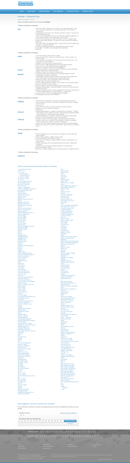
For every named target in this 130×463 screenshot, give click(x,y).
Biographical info (22, 238)
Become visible (22, 223)
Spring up (63, 323)
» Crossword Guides (72, 446)
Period (62, 263)
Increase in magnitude (67, 194)
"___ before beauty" (23, 174)
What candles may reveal (67, 365)
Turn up (63, 353)
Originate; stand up (66, 260)
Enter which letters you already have (30, 418)
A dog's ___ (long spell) (24, 187)
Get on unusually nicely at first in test (26, 376)
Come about (21, 266)
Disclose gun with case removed (26, 331)
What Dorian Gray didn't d (68, 370)
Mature (63, 235)
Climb (19, 262)
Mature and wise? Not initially (68, 236)
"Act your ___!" (21, 171)
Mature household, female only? (69, 242)
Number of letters (24, 413)
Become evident (22, 217)
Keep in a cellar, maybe (67, 220)
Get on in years (22, 374)
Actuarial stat (21, 191)
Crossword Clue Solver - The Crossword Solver (25, 4)
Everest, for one (22, 347)
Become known (22, 218)
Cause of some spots (23, 256)
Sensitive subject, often (67, 305)
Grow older (64, 177)
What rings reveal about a (67, 373)
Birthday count (22, 239)
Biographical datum (23, 236)
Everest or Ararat (22, 344)
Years (62, 385)
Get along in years (22, 361)
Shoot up (63, 308)
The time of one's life (66, 338)
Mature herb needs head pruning (69, 241)
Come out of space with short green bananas (26, 285)
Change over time (22, 260)
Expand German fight (23, 353)
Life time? (63, 226)
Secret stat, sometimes (67, 301)
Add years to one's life (24, 194)
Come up (20, 293)
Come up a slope (22, 295)
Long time (63, 229)
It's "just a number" (66, 215)
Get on (19, 371)
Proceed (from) (65, 272)
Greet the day (64, 172)
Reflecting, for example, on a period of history (68, 283)
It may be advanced (66, 209)
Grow (62, 174)
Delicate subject (22, 314)
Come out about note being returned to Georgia (25, 277)
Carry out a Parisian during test (26, 254)
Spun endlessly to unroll (67, 326)
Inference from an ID (66, 199)
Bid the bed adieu (22, 229)
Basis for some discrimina (25, 208)
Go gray (20, 386)
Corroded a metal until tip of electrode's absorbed (25, 301)
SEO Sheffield (40, 458)
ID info (62, 190)
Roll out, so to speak (66, 296)
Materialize (64, 233)
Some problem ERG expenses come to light (69, 315)
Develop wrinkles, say (23, 328)
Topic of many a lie (66, 346)
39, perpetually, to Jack (24, 182)
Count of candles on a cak (25, 304)
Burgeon (20, 250)
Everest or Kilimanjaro (24, 346)
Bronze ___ (20, 247)
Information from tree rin (67, 200)
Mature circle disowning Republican (67, 238)
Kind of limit (64, 223)
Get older (20, 370)
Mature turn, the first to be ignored (68, 244)
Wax (62, 362)
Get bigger (20, 364)
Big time (20, 230)
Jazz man (63, 217)
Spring (62, 320)
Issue (62, 203)
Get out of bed (22, 380)
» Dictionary (70, 444)
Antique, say (21, 197)
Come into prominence (24, 272)
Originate (63, 259)
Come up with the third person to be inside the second (27, 297)
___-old (62, 389)
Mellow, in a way (65, 247)
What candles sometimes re (68, 368)
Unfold (62, 358)
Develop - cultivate (23, 316)
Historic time (64, 181)
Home (22, 11)
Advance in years (22, 196)
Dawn (19, 313)
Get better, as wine (23, 362)
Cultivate (20, 307)
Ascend (20, 206)
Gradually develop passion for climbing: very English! (26, 392)
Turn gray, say (64, 352)
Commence (21, 299)
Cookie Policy (109, 459)
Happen (63, 178)
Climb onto (21, 263)
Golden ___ (20, 388)
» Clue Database (46, 444)
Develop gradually (22, 317)
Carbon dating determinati (25, 253)
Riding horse (64, 293)
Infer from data (65, 197)
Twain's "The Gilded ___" (67, 355)
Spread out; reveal (65, 319)
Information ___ (65, 202)
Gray (62, 169)
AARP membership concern (25, 190)
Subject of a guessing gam (68, 332)
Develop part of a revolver (25, 323)
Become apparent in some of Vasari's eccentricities (26, 213)
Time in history (65, 343)
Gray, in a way (64, 171)
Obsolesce (63, 256)
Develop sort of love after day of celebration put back (26, 325)
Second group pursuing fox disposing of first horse (68, 298)
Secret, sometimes (66, 302)
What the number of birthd (68, 374)
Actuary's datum (22, 193)
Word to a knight (65, 380)
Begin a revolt (21, 224)
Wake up (63, 361)
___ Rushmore (64, 388)
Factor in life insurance (24, 355)
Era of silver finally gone (24, 343)
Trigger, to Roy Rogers (67, 350)
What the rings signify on (67, 376)
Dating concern (22, 310)
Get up (19, 383)
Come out (20, 275)
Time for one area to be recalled (69, 341)
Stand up (63, 328)
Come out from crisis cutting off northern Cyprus (26, 282)
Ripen (62, 295)
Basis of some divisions (24, 209)
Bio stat (20, 233)
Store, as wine (64, 329)
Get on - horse (22, 373)
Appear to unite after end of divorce (25, 199)
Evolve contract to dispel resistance (24, 349)
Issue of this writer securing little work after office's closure (69, 205)
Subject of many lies (66, 334)
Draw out (20, 334)
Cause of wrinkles (22, 257)
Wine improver (64, 377)
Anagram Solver (87, 11)
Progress (63, 274)
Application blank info (23, 202)
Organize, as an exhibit (67, 257)
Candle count (21, 251)
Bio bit (19, 232)
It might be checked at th (67, 214)
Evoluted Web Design (24, 458)
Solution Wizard (44, 11)
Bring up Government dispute (25, 245)
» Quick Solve (21, 446)
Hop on (63, 184)
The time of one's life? (67, 340)
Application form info (23, 203)
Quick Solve (31, 11)
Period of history (65, 265)
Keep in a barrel (65, 218)
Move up (63, 250)
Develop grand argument (24, 319)
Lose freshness (65, 230)
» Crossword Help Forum (48, 446)
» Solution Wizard (22, 448)
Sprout (62, 325)
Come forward (22, 269)
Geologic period (22, 359)
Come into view (22, 274)
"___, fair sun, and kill (23, 177)
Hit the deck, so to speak (67, 182)
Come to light (21, 287)
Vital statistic (64, 359)
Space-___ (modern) (66, 317)
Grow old (63, 175)
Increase (63, 193)
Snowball (63, 313)
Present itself (64, 271)
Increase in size (65, 196)
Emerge (20, 338)
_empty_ (63, 386)
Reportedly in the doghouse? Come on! (68, 289)
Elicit (19, 335)
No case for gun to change (68, 253)
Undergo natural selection (68, 356)
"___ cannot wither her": (24, 175)
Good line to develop (23, 389)
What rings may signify (67, 371)
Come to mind (21, 289)
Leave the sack (65, 224)
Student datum (65, 331)
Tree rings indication (66, 349)
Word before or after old (67, 379)
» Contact (94, 446)
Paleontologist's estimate (67, 262)
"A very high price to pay (24, 169)
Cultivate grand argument (24, 308)
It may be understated (67, 211)
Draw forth (21, 332)
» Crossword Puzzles (97, 444)
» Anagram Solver (46, 448)
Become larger (22, 220)
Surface (63, 335)
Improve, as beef (65, 191)
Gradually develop (22, 391)
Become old (21, 221)
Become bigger (22, 215)
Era (18, 341)
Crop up (20, 305)
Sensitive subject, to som (67, 307)
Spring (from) (64, 322)
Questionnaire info (66, 278)
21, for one (21, 179)
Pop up (63, 269)
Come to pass (21, 290)
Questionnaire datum (66, 277)
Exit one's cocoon (22, 352)
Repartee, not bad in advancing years (69, 286)
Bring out (20, 244)
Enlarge (20, 340)
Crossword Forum (73, 11)
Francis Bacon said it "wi (24, 356)
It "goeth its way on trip (67, 208)
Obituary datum (65, 254)
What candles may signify (67, 367)
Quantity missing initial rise (68, 275)
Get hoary (20, 365)
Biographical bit (22, 235)
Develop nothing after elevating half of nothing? (26, 321)
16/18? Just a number (23, 178)
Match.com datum (66, 232)
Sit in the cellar (64, 310)
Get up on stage (22, 385)
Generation (21, 358)
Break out (20, 242)
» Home (19, 444)
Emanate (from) (22, 337)
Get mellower (21, 367)
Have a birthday (65, 179)
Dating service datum (23, 311)
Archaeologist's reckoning (25, 205)
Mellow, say (64, 248)
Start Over (70, 423)
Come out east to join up (24, 280)
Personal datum (65, 266)
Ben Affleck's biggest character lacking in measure (26, 226)
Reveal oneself (65, 292)
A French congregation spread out (27, 188)
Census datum (21, 259)
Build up (20, 248)
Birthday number (22, 241)
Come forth (21, 268)
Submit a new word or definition (68, 413)
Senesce (63, 304)
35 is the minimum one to (25, 181)
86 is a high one (22, 185)
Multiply (63, 251)
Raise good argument (66, 281)
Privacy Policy (102, 459)
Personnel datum (65, 268)
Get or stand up (22, 379)
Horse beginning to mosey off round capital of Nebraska (69, 186)
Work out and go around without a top (70, 382)
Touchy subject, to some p (68, 347)
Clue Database (58, 11)
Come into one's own (23, 271)
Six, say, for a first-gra (66, 311)
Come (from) (21, 265)
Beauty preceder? (22, 211)
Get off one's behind (23, 368)
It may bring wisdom (66, 212)
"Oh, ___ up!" (21, 172)
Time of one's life (65, 344)
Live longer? (64, 227)
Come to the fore (22, 292)
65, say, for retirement (24, 184)
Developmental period (24, 329)
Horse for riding (65, 188)
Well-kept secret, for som (67, 364)
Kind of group (64, 221)
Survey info (64, 337)
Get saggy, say (22, 382)
